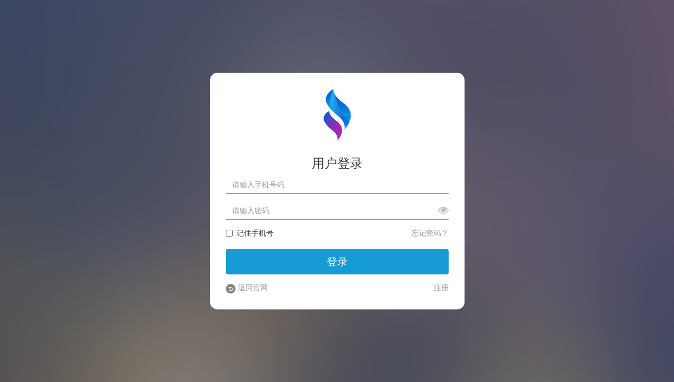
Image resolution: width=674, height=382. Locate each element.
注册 (441, 288)
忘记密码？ (430, 233)
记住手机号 (250, 233)
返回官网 (247, 288)
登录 (337, 261)
